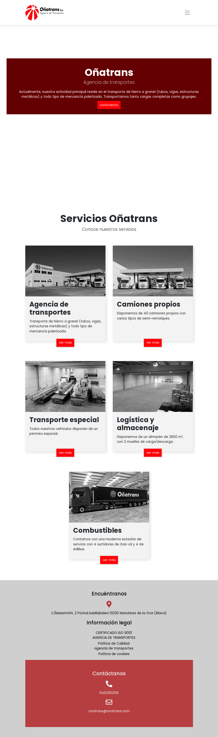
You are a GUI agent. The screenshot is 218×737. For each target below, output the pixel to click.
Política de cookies (114, 654)
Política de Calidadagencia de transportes (113, 646)
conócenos (109, 105)
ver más (65, 342)
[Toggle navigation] (187, 13)
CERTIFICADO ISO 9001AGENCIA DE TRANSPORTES (114, 635)
